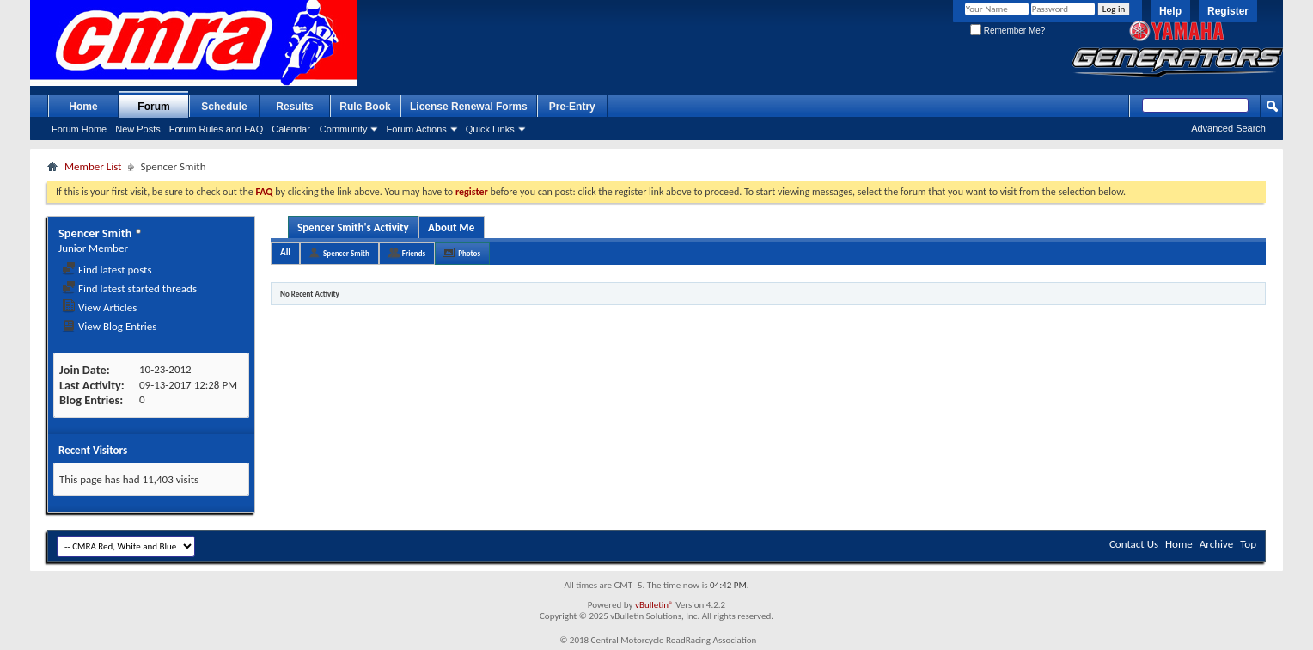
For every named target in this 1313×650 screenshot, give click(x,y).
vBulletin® (654, 604)
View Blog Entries (109, 326)
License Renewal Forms (469, 107)
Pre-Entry (572, 107)
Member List (92, 166)
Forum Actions (416, 129)
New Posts (138, 129)
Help (1170, 11)
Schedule (224, 107)
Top (1248, 543)
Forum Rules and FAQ (216, 129)
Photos (469, 253)
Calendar (291, 129)
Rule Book (364, 107)
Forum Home (79, 129)
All (285, 252)
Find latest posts (107, 269)
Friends (413, 253)
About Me (451, 227)
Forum (153, 107)
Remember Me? (1007, 30)
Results (294, 107)
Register (1228, 11)
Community (344, 129)
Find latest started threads (129, 288)
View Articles (99, 307)
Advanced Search (1228, 128)
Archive (1216, 543)
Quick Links (490, 129)
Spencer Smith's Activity (353, 227)
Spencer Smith (346, 253)
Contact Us (1133, 543)
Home (83, 107)
